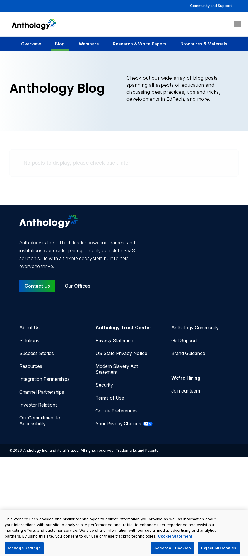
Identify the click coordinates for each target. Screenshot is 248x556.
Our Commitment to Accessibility (39, 421)
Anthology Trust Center (123, 327)
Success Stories (36, 353)
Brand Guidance (188, 353)
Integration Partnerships (44, 379)
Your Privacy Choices (124, 424)
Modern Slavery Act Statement (116, 369)
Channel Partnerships (41, 392)
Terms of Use (109, 398)
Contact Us (37, 286)
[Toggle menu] (237, 24)
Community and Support (211, 6)
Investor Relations (38, 405)
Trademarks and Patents (137, 450)
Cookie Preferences (116, 411)
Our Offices (77, 286)
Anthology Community (195, 327)
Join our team (185, 391)
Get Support (184, 340)
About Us (29, 327)
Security (104, 385)
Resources (30, 366)
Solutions (29, 340)
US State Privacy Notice (121, 353)
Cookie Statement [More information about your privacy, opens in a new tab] (175, 539)
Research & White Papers (139, 43)
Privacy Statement (115, 340)
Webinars (89, 43)
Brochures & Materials (203, 43)
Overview (31, 43)
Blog (60, 43)
